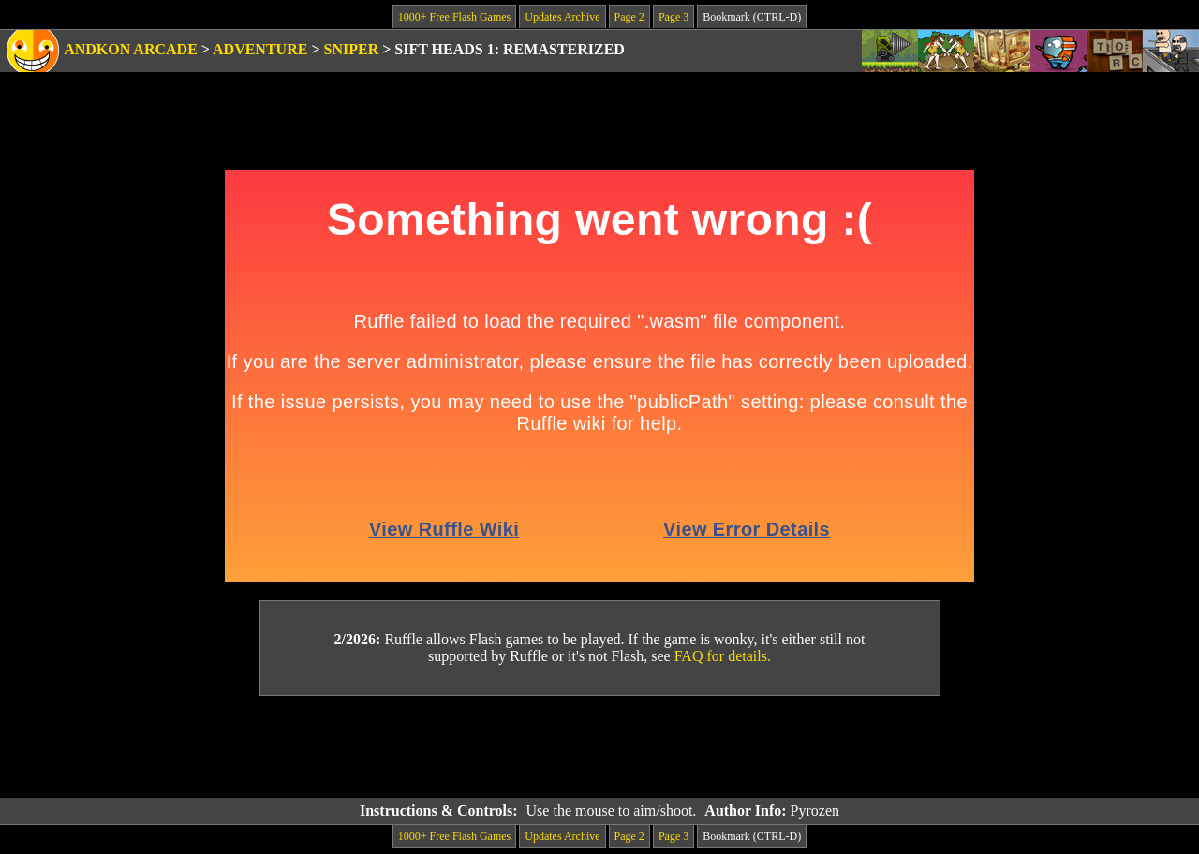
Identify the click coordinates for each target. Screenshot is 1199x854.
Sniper (351, 49)
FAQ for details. (722, 656)
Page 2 (629, 16)
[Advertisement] (599, 747)
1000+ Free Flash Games (454, 16)
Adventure (260, 49)
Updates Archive (562, 16)
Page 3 (673, 16)
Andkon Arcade (131, 49)
